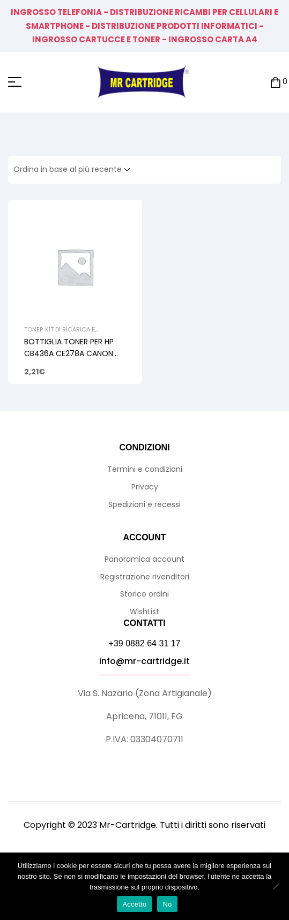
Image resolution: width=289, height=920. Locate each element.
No (167, 904)
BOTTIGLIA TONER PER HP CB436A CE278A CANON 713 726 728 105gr (69, 353)
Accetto (134, 904)
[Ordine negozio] (75, 169)
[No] (275, 886)
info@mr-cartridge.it (144, 661)
